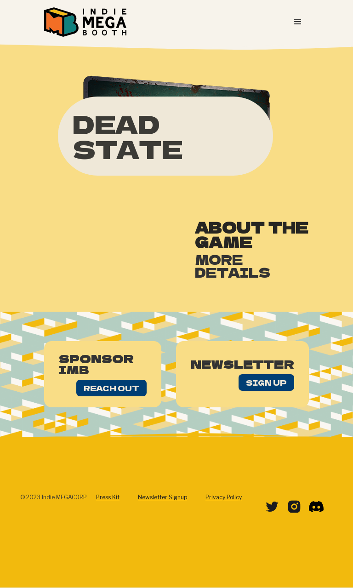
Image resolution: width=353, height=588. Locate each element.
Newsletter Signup (162, 497)
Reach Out (111, 388)
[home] (85, 22)
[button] (298, 22)
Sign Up (266, 382)
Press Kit (108, 497)
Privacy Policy (223, 497)
